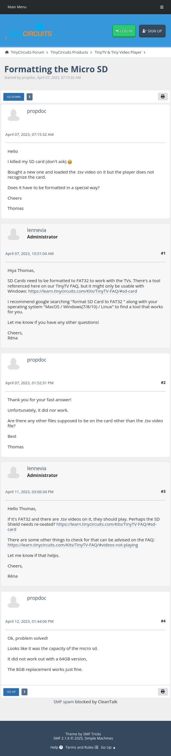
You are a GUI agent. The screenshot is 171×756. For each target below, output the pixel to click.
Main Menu (17, 6)
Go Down (14, 97)
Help (56, 747)
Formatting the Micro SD (57, 69)
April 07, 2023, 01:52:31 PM (29, 383)
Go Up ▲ (108, 747)
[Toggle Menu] (161, 7)
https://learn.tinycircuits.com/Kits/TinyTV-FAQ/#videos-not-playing (74, 545)
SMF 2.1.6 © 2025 (68, 738)
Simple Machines (99, 738)
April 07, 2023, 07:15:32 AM (30, 134)
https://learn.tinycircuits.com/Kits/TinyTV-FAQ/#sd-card (83, 291)
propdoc (37, 110)
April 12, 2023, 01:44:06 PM (29, 621)
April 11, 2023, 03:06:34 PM (29, 491)
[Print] (163, 97)
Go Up (11, 692)
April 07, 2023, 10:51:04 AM (30, 253)
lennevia (37, 230)
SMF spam (64, 702)
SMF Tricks (92, 733)
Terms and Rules (82, 747)
